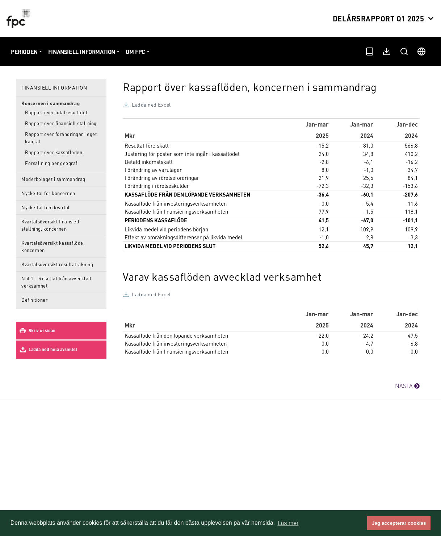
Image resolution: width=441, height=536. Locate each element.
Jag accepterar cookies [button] (399, 523)
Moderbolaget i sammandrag (53, 179)
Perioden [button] (24, 51)
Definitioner (34, 300)
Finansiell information (54, 87)
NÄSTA (407, 385)
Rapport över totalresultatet (56, 112)
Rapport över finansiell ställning (61, 123)
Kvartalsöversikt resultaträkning (57, 264)
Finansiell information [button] (81, 51)
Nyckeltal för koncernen (48, 193)
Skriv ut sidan (42, 330)
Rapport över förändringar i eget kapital (61, 137)
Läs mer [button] (288, 523)
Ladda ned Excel (151, 104)
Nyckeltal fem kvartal (45, 207)
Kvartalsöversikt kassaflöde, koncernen (52, 246)
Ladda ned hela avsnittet (53, 349)
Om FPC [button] (135, 51)
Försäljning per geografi (52, 163)
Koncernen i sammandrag (50, 103)
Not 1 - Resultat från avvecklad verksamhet (56, 282)
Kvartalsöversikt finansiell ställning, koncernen (50, 225)
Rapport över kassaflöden (53, 152)
